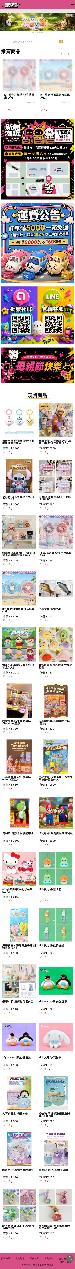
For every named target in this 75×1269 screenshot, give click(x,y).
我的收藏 (34, 1258)
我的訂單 (20, 1258)
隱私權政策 (64, 1259)
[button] (33, 32)
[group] (37, 22)
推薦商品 (5, 1258)
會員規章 (48, 1258)
